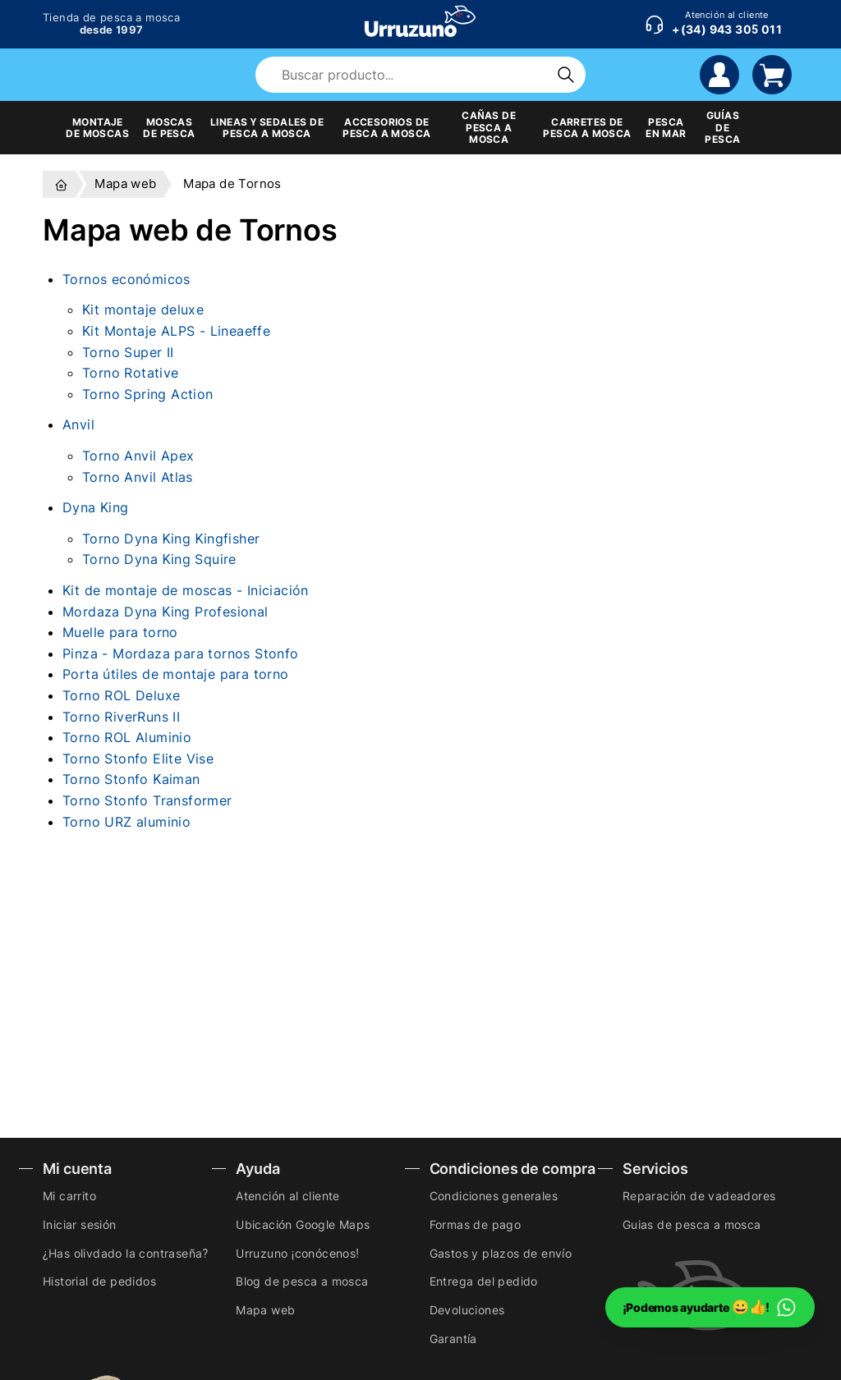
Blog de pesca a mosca (302, 1281)
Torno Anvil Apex (138, 455)
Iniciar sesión (80, 1224)
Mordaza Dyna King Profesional (165, 611)
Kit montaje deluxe (143, 309)
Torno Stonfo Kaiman (131, 779)
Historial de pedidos (99, 1281)
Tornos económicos (126, 279)
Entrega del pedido (484, 1281)
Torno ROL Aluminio (126, 737)
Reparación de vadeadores (699, 1196)
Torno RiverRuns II (121, 716)
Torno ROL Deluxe (121, 695)
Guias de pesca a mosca (692, 1224)
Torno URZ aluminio (126, 822)
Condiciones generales (494, 1196)
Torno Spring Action (148, 394)
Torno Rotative (130, 372)
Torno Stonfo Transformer (147, 800)
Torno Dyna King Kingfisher (171, 538)
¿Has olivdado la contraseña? (125, 1253)
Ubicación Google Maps (303, 1224)
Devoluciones (467, 1310)
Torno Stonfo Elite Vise (138, 758)
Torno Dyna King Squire (159, 559)
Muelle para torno (120, 632)
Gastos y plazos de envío (501, 1253)
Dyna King (95, 507)
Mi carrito (69, 1196)
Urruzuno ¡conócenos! (297, 1253)
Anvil (78, 424)
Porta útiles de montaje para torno (175, 674)
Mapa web (265, 1310)
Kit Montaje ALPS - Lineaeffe (176, 331)
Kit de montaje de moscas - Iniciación (185, 590)
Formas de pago (476, 1224)
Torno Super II (128, 352)
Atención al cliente (288, 1196)
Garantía (453, 1339)
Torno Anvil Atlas (137, 477)
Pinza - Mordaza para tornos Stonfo (180, 653)
